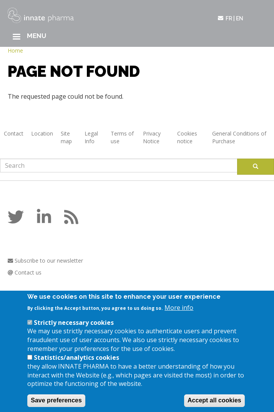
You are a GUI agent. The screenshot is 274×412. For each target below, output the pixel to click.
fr (229, 18)
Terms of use (122, 137)
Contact (13, 133)
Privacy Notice (152, 137)
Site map (66, 137)
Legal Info (91, 137)
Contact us (25, 272)
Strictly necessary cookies (74, 328)
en (239, 18)
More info (178, 313)
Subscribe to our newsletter (45, 260)
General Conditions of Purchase (239, 137)
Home (15, 50)
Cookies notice (187, 137)
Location (42, 133)
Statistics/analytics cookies (76, 363)
